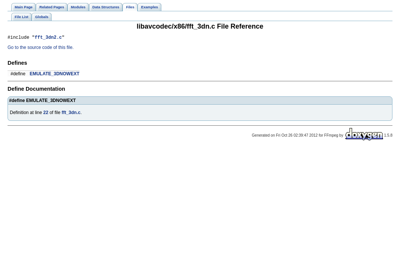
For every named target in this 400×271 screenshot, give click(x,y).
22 (45, 113)
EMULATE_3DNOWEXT (55, 75)
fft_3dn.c (70, 113)
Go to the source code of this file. (41, 48)
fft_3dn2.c (48, 38)
